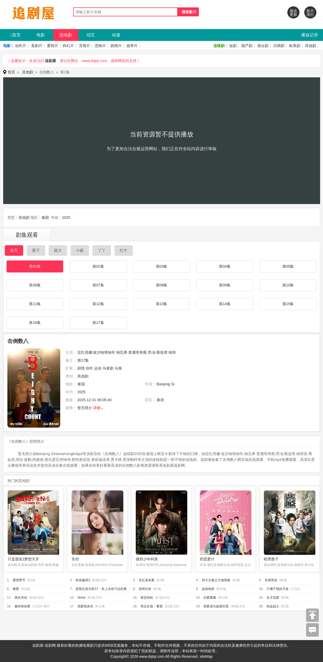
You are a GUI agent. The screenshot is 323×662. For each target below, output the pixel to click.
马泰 (118, 368)
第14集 (225, 304)
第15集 (288, 304)
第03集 (161, 266)
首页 (16, 35)
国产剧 (246, 46)
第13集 (161, 304)
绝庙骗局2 (83, 580)
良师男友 (271, 580)
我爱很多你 (85, 606)
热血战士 (272, 606)
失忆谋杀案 (147, 580)
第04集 (225, 266)
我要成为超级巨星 (216, 606)
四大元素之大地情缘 (216, 580)
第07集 (98, 285)
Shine (81, 597)
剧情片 (116, 46)
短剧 (233, 46)
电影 (40, 35)
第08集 (161, 285)
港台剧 (262, 46)
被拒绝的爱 (22, 606)
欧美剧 (294, 46)
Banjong (163, 384)
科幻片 (68, 46)
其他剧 (310, 46)
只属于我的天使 (277, 589)
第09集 (225, 285)
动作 (89, 368)
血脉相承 (208, 589)
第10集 (288, 285)
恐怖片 (100, 46)
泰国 (45, 217)
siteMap (206, 656)
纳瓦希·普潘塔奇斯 (131, 352)
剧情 (81, 368)
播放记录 (309, 35)
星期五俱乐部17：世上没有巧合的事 (101, 589)
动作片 (20, 46)
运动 (97, 368)
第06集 (35, 285)
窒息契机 (147, 597)
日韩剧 (278, 46)
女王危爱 (272, 597)
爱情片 (52, 46)
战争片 (132, 46)
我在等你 (21, 597)
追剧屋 (50, 61)
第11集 (35, 304)
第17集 (98, 322)
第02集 (98, 266)
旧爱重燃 (209, 597)
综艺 (91, 35)
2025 (66, 217)
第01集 (35, 266)
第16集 (35, 322)
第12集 (98, 304)
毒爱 (16, 589)
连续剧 (65, 35)
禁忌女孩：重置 (152, 606)
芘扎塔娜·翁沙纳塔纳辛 (96, 352)
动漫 (116, 35)
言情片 (84, 46)
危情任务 (145, 589)
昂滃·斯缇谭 (157, 352)
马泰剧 (108, 368)
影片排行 (310, 13)
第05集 (288, 266)
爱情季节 (19, 580)
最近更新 (293, 13)
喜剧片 (36, 46)
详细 (96, 408)
